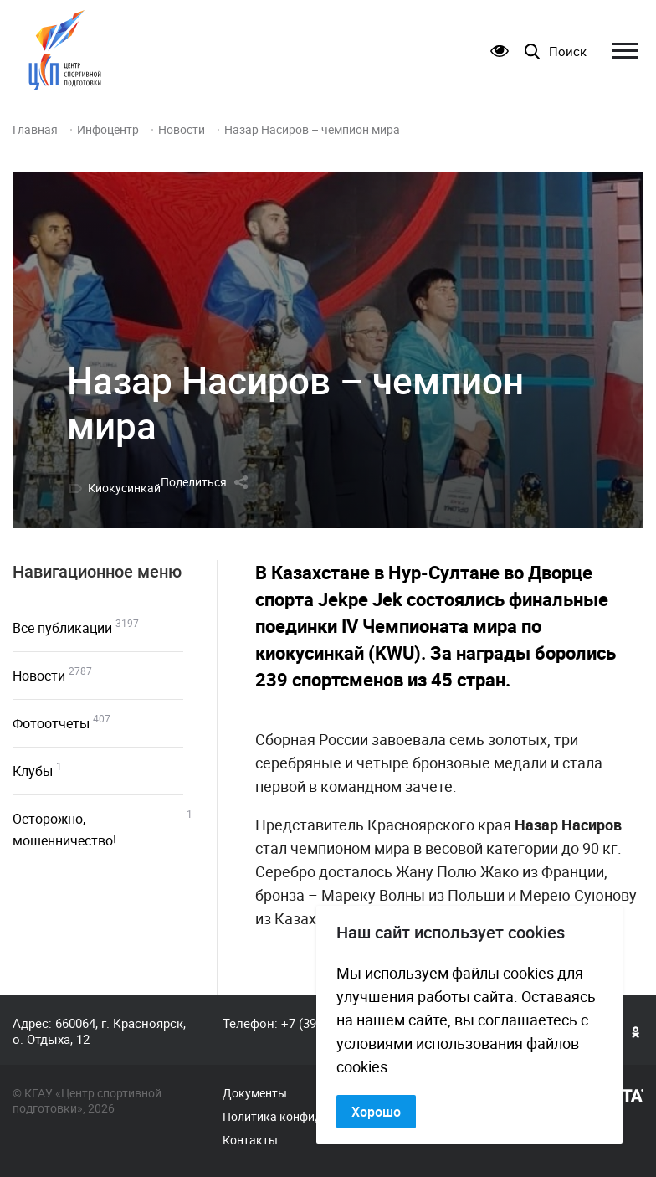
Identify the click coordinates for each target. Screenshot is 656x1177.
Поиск (568, 51)
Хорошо (376, 1111)
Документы (255, 1093)
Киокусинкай (124, 488)
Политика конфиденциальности (311, 1116)
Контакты (250, 1140)
